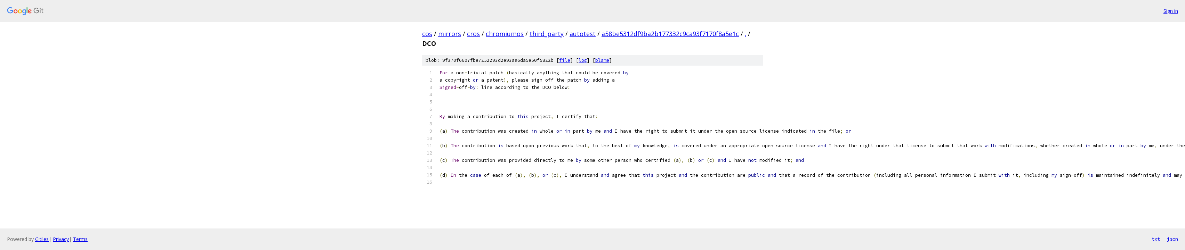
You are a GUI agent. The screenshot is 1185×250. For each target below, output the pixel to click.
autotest (583, 34)
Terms (80, 239)
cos (427, 34)
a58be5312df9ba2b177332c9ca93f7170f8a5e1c (670, 34)
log (583, 60)
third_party (547, 34)
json (1172, 239)
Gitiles (42, 239)
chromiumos (505, 34)
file (564, 60)
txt (1156, 239)
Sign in (1170, 11)
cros (473, 34)
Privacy (61, 239)
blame (602, 60)
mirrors (449, 34)
